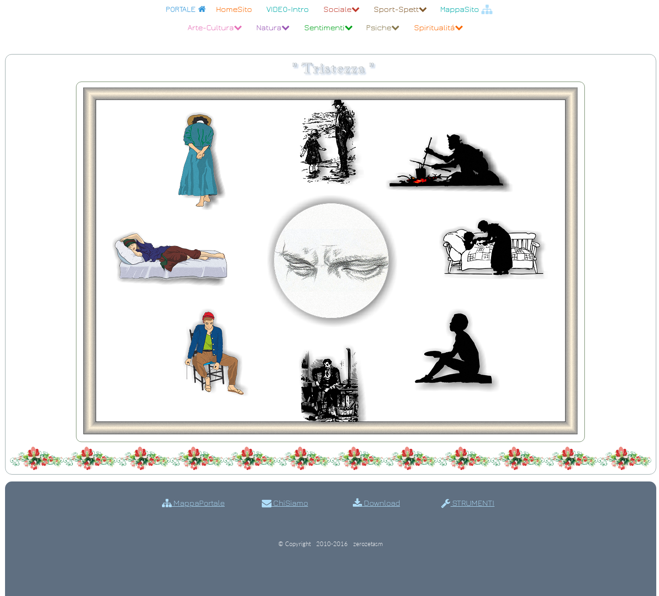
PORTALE (186, 9)
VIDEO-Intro (287, 9)
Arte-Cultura (215, 27)
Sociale (342, 9)
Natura (273, 27)
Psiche (383, 27)
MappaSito (466, 9)
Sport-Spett (400, 9)
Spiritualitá (438, 27)
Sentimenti (328, 27)
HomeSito (234, 9)
